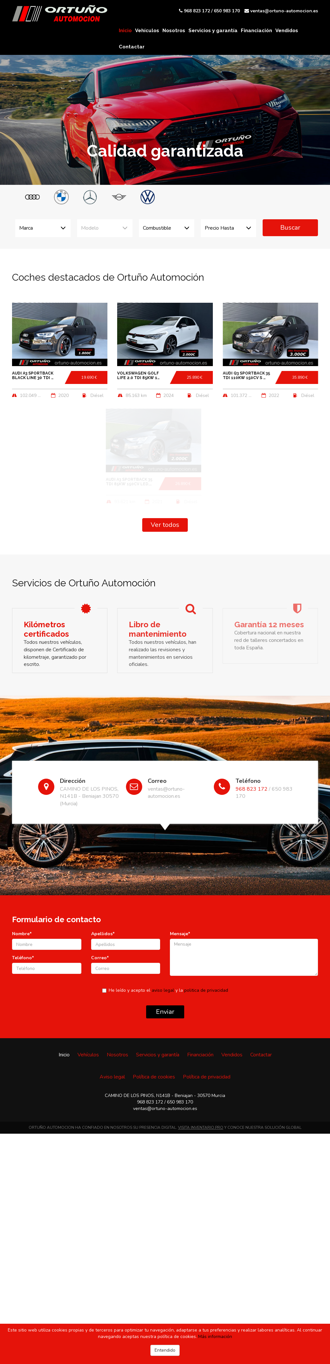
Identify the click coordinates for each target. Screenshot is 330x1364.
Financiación (256, 30)
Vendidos (286, 30)
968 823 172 (197, 11)
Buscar (290, 227)
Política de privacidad (206, 1076)
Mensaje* (180, 934)
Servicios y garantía (213, 30)
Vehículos (147, 30)
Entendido (165, 1350)
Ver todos (165, 524)
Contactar (131, 47)
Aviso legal (112, 1076)
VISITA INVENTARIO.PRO (200, 1127)
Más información (215, 1336)
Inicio (125, 30)
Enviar (165, 1011)
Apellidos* (103, 934)
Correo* (100, 958)
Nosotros (173, 30)
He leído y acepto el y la (165, 990)
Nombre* (22, 934)
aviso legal (163, 990)
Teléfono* (23, 958)
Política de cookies (154, 1076)
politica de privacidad (206, 990)
